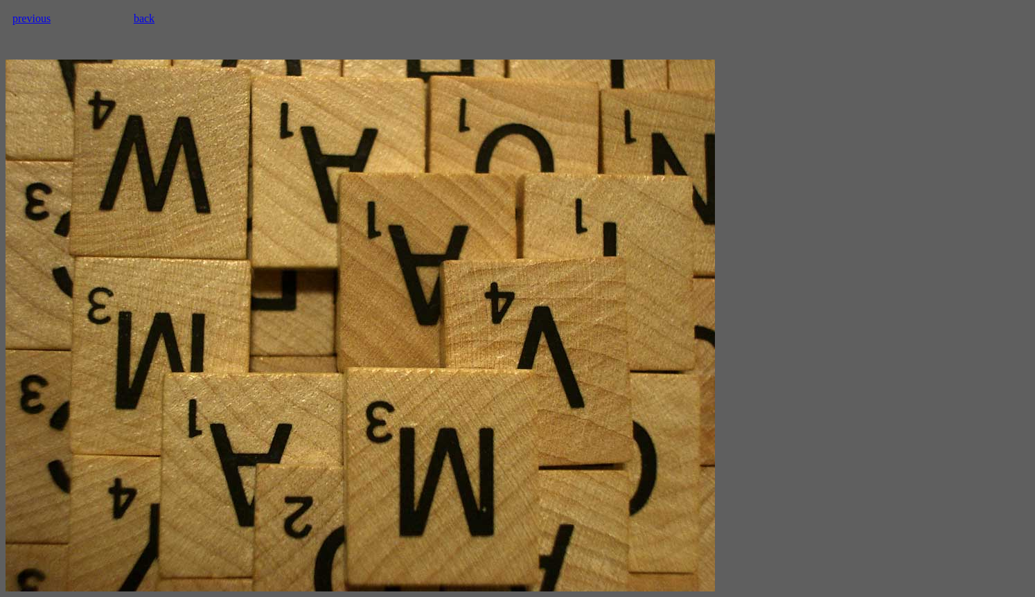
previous (31, 18)
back (144, 18)
